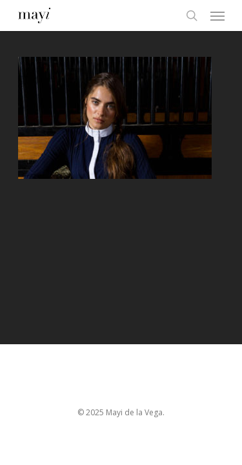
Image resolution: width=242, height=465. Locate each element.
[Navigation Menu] (217, 15)
